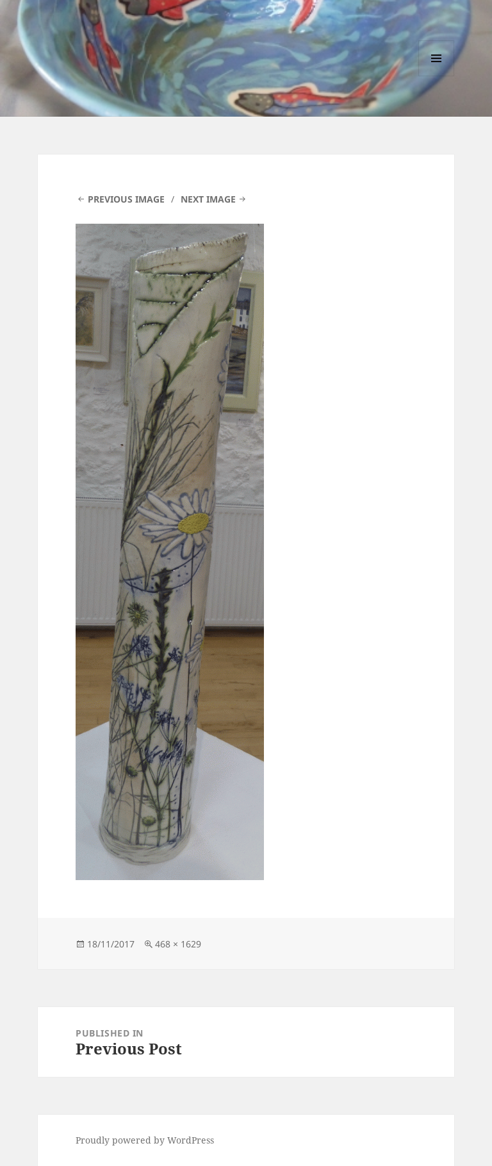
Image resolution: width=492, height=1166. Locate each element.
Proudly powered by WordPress (145, 1140)
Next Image (208, 199)
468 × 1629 (178, 944)
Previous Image (126, 199)
